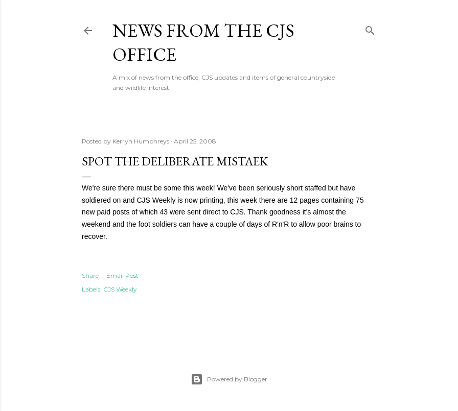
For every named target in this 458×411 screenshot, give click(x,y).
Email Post (122, 275)
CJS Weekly (120, 289)
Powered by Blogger (229, 379)
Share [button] (90, 275)
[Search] (370, 28)
